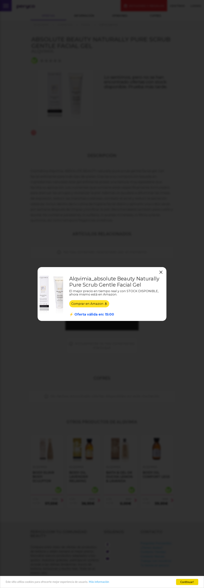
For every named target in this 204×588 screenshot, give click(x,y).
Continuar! (187, 582)
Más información (105, 582)
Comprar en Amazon (89, 304)
